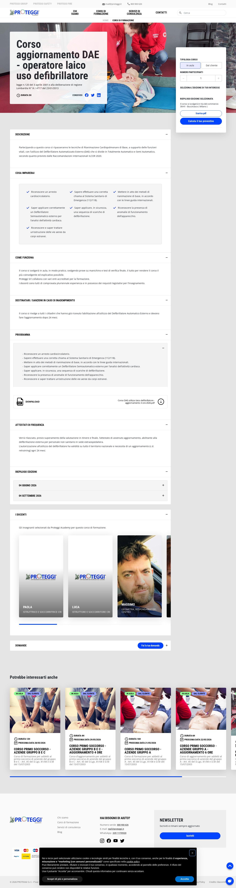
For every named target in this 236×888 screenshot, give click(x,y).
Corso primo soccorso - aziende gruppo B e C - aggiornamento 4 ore (87, 749)
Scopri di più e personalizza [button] (62, 879)
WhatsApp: (113, 833)
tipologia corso (188, 53)
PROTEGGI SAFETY (42, 4)
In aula (190, 59)
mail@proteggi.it (114, 4)
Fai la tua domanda (146, 645)
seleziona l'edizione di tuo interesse (200, 82)
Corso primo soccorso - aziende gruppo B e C (32, 750)
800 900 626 (136, 4)
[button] (192, 853)
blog (210, 4)
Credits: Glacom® (217, 881)
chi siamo (75, 12)
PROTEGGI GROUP (19, 4)
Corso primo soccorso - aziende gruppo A (143, 750)
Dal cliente (211, 59)
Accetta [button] (184, 879)
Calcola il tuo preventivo (201, 115)
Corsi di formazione (101, 12)
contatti (222, 4)
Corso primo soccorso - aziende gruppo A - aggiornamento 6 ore (198, 749)
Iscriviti (190, 835)
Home (105, 20)
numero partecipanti (191, 66)
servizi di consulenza (134, 12)
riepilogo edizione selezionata (196, 93)
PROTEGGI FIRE (64, 4)
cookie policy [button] (133, 861)
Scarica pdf (201, 107)
